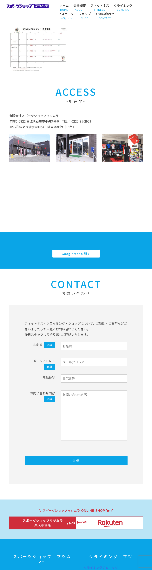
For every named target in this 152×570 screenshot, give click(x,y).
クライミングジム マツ (101, 567)
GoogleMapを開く (76, 253)
